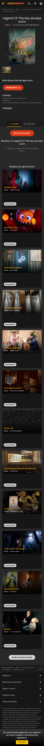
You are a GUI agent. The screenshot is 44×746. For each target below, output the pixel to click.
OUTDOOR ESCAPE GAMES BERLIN (26, 25)
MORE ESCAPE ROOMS (22, 657)
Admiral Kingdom (13, 267)
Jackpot (8, 508)
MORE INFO (11, 87)
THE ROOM (13, 471)
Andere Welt (10, 187)
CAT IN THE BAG (15, 632)
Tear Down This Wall (14, 549)
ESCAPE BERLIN (15, 310)
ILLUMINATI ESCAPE (16, 511)
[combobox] (35, 3)
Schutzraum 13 (11, 589)
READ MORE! (10, 244)
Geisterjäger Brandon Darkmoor (20, 468)
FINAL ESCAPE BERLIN (17, 391)
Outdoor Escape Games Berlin (32, 10)
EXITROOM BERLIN (16, 431)
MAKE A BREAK (15, 551)
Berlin (18, 10)
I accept (22, 742)
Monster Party (11, 227)
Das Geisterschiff (12, 388)
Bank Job (8, 428)
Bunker (7, 629)
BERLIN (7, 25)
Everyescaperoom (7, 10)
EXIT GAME (13, 230)
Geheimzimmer (12, 348)
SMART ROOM (14, 190)
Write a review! (22, 133)
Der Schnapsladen (13, 308)
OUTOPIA (13, 592)
